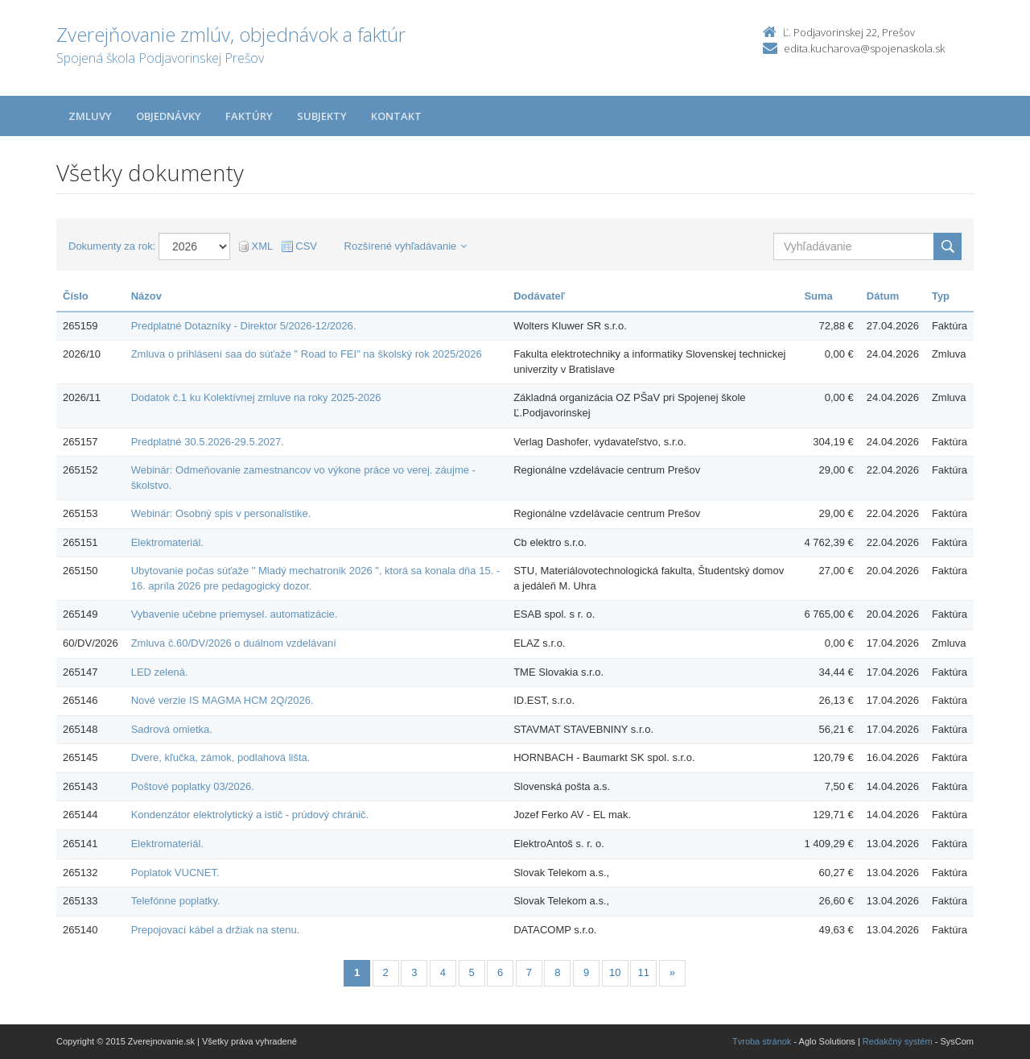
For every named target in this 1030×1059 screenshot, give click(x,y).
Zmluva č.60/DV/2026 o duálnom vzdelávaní (233, 643)
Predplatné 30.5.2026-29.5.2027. (207, 442)
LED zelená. (159, 672)
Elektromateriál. (167, 542)
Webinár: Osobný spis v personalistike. (221, 513)
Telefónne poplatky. (175, 901)
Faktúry (249, 116)
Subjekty (322, 116)
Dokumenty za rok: (111, 246)
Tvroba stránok (761, 1041)
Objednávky (168, 116)
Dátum (883, 296)
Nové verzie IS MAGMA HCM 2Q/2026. (222, 700)
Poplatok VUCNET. (175, 873)
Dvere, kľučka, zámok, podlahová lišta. (221, 757)
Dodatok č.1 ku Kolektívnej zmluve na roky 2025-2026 (256, 397)
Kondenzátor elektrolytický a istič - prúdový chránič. (250, 815)
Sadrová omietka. (171, 729)
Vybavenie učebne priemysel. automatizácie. (234, 614)
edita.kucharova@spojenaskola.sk (864, 48)
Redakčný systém (898, 1041)
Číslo (76, 296)
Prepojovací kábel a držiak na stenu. (215, 930)
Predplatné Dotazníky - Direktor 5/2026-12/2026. (243, 326)
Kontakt (396, 116)
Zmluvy (90, 116)
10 (614, 972)
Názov (146, 296)
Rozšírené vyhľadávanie (406, 246)
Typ (941, 296)
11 (643, 972)
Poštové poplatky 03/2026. (192, 786)
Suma (818, 296)
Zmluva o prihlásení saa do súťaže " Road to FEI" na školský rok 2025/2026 (306, 354)
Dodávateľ (539, 296)
